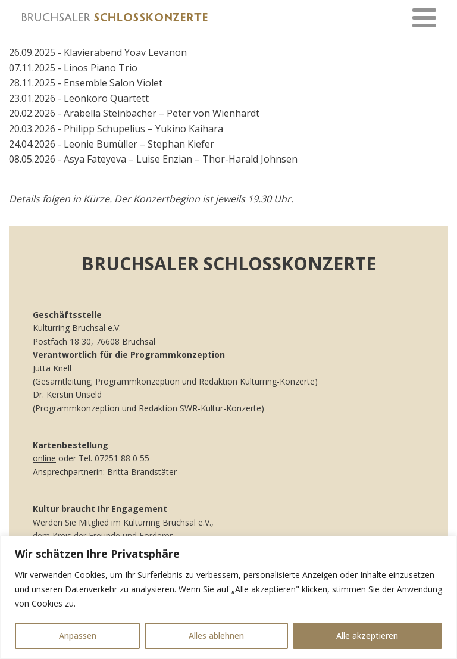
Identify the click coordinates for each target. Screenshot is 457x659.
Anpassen (77, 635)
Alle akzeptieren (367, 635)
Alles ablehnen (216, 635)
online (44, 458)
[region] (228, 597)
